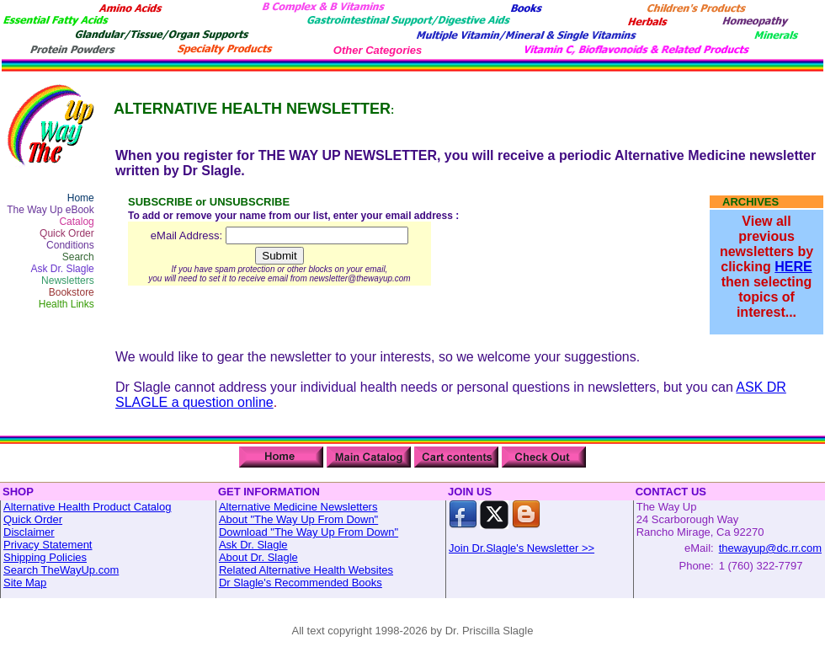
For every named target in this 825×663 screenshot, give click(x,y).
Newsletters (67, 280)
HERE (793, 266)
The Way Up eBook (50, 210)
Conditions (70, 245)
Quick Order (67, 233)
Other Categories (377, 50)
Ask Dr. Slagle (61, 269)
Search (78, 257)
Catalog (76, 221)
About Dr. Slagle (258, 557)
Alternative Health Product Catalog (87, 506)
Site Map (24, 582)
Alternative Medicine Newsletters (298, 506)
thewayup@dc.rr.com (770, 548)
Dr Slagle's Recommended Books (300, 582)
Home (80, 198)
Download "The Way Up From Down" (308, 532)
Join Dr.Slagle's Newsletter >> (521, 548)
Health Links (66, 304)
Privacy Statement (48, 544)
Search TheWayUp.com (61, 570)
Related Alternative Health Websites (306, 570)
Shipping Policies (45, 557)
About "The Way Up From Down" (298, 519)
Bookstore (71, 292)
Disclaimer (29, 532)
